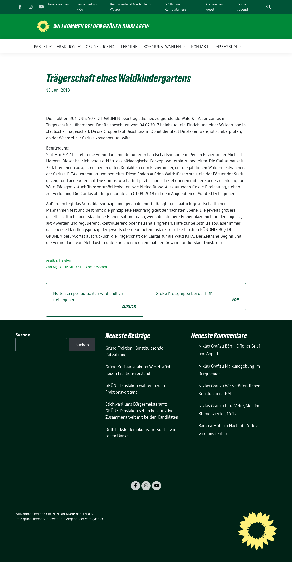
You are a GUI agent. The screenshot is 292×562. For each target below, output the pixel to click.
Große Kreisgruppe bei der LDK (197, 297)
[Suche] (262, 7)
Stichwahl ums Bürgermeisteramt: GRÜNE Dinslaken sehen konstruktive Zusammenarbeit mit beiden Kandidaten (141, 410)
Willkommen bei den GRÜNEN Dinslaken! (101, 26)
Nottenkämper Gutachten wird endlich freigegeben (94, 300)
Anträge (51, 260)
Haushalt (67, 267)
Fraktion (65, 260)
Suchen (22, 335)
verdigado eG (94, 519)
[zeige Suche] (268, 7)
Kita (80, 267)
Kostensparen (97, 267)
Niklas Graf (208, 346)
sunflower (50, 519)
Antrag (52, 267)
